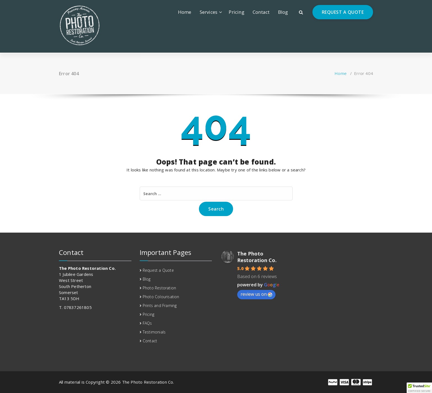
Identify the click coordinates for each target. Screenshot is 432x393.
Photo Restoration (159, 287)
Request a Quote (158, 270)
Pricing (236, 12)
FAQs (147, 323)
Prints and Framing (160, 305)
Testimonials (154, 332)
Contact (261, 12)
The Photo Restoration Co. (257, 256)
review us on (256, 294)
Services (209, 12)
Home (184, 12)
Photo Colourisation (161, 296)
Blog (283, 12)
